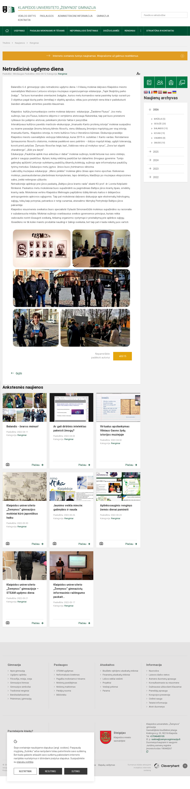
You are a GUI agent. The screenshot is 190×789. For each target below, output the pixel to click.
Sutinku (76, 771)
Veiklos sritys (27, 16)
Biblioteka (61, 694)
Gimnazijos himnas (19, 682)
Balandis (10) (161, 128)
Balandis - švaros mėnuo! (22, 426)
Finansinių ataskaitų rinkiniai (116, 674)
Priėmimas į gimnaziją (20, 698)
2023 (156, 168)
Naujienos (20, 43)
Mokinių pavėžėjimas (66, 682)
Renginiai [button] (130, 30)
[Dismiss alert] (182, 56)
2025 (156, 151)
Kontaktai (24, 20)
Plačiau (36, 465)
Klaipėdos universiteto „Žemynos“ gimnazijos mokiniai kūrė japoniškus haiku (22, 511)
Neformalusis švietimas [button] (84, 30)
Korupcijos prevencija (159, 694)
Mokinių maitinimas (65, 687)
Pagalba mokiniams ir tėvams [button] (47, 30)
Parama (106, 690)
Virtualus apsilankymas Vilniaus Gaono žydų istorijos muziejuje (114, 430)
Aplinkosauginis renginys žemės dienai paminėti (116, 507)
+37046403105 (157, 736)
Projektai (107, 682)
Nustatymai (25, 771)
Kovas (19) (159, 133)
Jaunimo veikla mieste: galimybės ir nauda (68, 507)
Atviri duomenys (157, 706)
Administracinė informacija (75, 16)
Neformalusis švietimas (68, 674)
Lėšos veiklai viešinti (113, 679)
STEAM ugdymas (64, 671)
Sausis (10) (159, 143)
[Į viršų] (185, 766)
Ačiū (122, 356)
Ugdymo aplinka (18, 674)
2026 (156, 109)
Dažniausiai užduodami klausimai (165, 687)
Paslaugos (47, 16)
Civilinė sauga (155, 698)
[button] (164, 7)
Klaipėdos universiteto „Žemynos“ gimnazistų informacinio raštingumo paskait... (69, 591)
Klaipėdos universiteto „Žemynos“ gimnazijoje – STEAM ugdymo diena (22, 588)
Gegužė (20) (160, 124)
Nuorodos (154, 671)
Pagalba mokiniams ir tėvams (70, 679)
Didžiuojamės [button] (111, 30)
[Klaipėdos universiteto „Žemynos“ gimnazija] (10, 8)
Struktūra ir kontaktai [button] (160, 30)
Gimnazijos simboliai (20, 687)
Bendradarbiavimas (19, 694)
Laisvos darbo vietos (159, 674)
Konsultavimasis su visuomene (164, 682)
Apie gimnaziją (17, 671)
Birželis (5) (159, 119)
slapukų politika (25, 762)
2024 (156, 160)
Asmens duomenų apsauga (162, 679)
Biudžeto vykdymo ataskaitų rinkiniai (120, 671)
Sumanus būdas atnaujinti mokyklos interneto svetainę (139, 767)
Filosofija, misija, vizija (21, 679)
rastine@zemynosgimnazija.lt (165, 739)
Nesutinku (50, 771)
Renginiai (34, 43)
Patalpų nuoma (63, 690)
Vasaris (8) (159, 138)
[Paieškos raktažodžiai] (164, 15)
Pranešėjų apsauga (158, 690)
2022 (156, 177)
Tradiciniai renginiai (19, 690)
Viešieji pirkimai (110, 687)
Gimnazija (103, 16)
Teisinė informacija (158, 702)
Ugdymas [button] (19, 30)
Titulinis (7, 43)
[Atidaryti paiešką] (184, 15)
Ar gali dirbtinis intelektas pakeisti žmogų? (69, 428)
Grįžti (19, 373)
